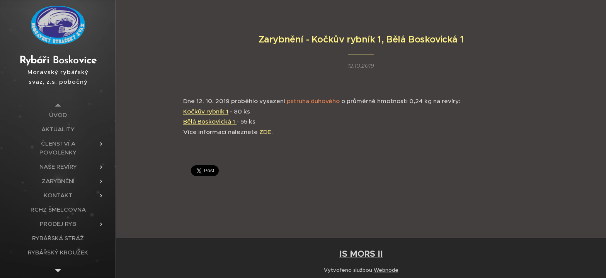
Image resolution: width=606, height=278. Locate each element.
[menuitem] (58, 114)
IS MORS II (361, 253)
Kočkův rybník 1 (205, 111)
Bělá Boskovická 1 (210, 121)
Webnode (386, 270)
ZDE (265, 132)
